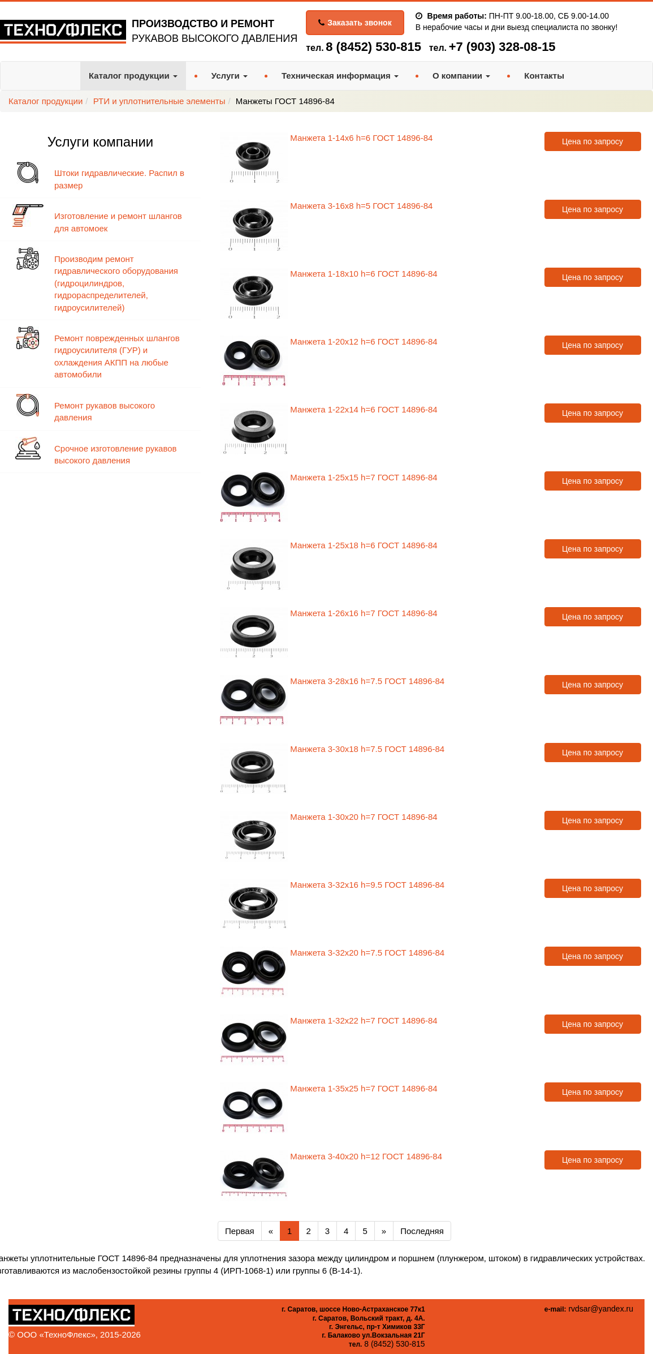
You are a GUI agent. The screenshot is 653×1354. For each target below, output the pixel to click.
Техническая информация (340, 75)
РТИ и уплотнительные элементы (159, 101)
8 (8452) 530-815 (373, 47)
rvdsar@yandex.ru (600, 1308)
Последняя (422, 1231)
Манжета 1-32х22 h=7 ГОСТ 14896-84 (363, 1020)
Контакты (544, 75)
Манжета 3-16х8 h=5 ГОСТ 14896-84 (361, 205)
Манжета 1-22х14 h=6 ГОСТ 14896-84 (363, 409)
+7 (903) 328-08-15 (502, 47)
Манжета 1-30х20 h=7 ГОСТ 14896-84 (363, 817)
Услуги (229, 75)
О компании (461, 75)
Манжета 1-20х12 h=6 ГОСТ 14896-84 (363, 341)
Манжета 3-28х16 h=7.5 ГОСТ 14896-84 (367, 681)
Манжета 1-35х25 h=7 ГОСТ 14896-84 (363, 1088)
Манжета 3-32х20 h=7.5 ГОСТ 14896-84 (367, 952)
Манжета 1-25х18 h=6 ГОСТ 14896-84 (363, 545)
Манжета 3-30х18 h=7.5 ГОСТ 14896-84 (367, 749)
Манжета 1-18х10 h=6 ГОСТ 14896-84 (363, 273)
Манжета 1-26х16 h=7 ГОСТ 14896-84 (363, 613)
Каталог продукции (133, 75)
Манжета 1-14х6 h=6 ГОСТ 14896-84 (361, 138)
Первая (239, 1231)
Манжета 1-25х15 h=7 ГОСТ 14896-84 (363, 477)
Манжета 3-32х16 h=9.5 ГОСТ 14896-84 (367, 884)
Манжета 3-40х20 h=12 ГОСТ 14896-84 (366, 1156)
